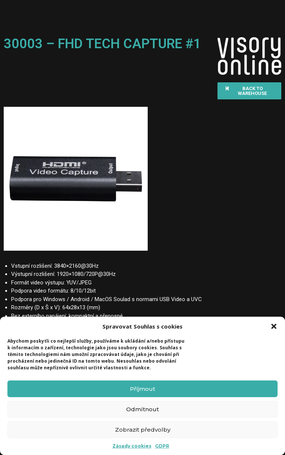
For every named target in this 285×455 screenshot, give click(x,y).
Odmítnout (142, 409)
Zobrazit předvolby (142, 429)
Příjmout (142, 388)
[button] (274, 326)
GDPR (162, 446)
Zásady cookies (131, 446)
